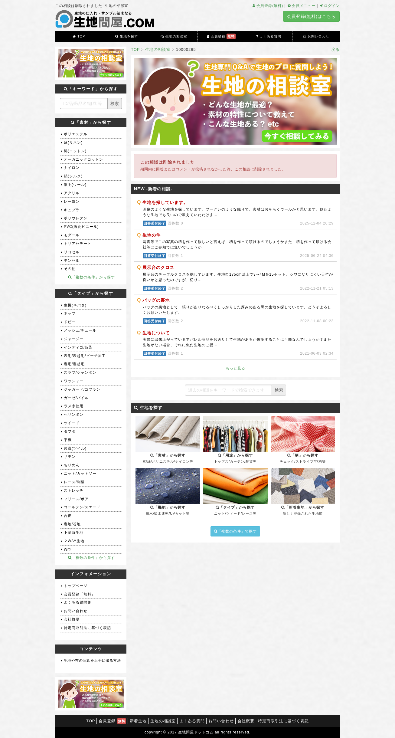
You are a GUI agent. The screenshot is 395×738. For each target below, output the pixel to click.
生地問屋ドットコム (196, 732)
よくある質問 (268, 36)
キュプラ (72, 210)
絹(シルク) (73, 176)
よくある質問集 (77, 602)
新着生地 (138, 721)
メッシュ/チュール (80, 330)
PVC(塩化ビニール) (81, 227)
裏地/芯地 (72, 524)
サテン (70, 456)
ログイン (329, 6)
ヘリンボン (73, 414)
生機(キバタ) (75, 305)
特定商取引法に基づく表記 (87, 628)
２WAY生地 (74, 541)
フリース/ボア (76, 499)
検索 (279, 390)
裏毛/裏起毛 (74, 364)
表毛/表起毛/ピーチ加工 (85, 356)
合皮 (68, 515)
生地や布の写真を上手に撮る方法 (92, 660)
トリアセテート (77, 243)
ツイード (72, 423)
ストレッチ (73, 490)
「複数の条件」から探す (91, 277)
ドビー (70, 322)
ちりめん (72, 465)
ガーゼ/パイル (76, 398)
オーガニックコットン (83, 159)
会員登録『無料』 (79, 594)
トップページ (75, 586)
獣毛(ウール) (75, 184)
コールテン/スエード (82, 507)
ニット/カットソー (80, 473)
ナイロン (72, 168)
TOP (79, 36)
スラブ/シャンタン (80, 372)
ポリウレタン (75, 218)
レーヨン (72, 201)
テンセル (72, 260)
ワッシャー (73, 381)
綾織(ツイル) (75, 448)
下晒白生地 (73, 532)
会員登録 (221, 36)
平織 (68, 440)
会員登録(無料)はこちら (311, 16)
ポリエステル (75, 134)
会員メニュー (301, 6)
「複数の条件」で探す (235, 531)
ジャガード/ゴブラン (82, 389)
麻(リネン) (73, 142)
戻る (335, 49)
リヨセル (72, 252)
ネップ (70, 313)
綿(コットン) (75, 151)
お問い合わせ (316, 36)
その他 (70, 269)
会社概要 (72, 619)
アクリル (72, 193)
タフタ (70, 431)
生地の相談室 (174, 36)
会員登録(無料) (267, 6)
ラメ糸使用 (73, 406)
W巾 (67, 549)
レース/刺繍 (74, 482)
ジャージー (73, 339)
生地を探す (126, 36)
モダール (72, 235)
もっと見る (235, 368)
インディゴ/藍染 (78, 347)
